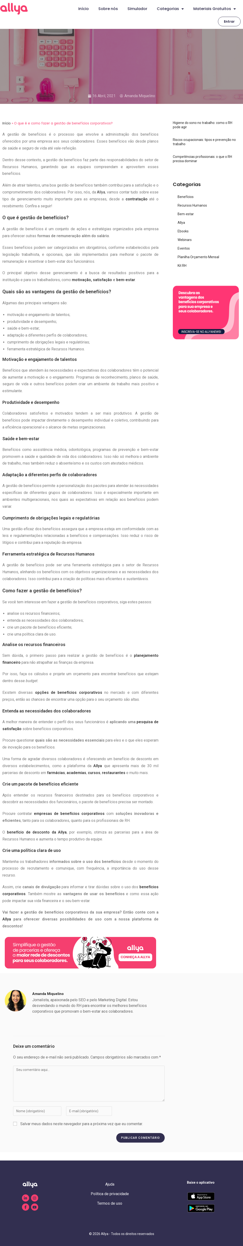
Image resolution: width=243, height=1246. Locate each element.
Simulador (137, 8)
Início (83, 8)
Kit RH (182, 265)
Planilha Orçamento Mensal (198, 257)
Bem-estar (186, 214)
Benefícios (186, 197)
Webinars (185, 240)
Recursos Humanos (192, 205)
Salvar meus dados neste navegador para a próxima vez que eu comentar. (81, 1124)
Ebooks (183, 231)
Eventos (184, 248)
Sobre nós (108, 8)
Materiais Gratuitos (214, 9)
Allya (100, 192)
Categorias (170, 9)
